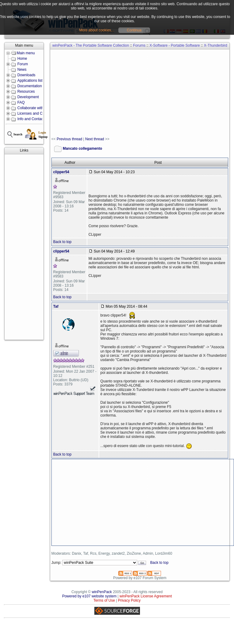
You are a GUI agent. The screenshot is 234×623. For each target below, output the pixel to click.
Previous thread (69, 139)
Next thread (94, 139)
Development (28, 97)
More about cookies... (96, 30)
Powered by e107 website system (89, 596)
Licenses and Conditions (37, 113)
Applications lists (30, 80)
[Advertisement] (24, 247)
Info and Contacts (31, 119)
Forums (139, 45)
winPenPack (102, 592)
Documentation (29, 86)
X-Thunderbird (215, 45)
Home (22, 58)
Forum (22, 64)
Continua (134, 30)
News (21, 69)
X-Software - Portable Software (174, 45)
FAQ (21, 102)
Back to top (62, 242)
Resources (26, 91)
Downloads (26, 75)
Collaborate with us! (33, 108)
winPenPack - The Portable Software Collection (90, 45)
